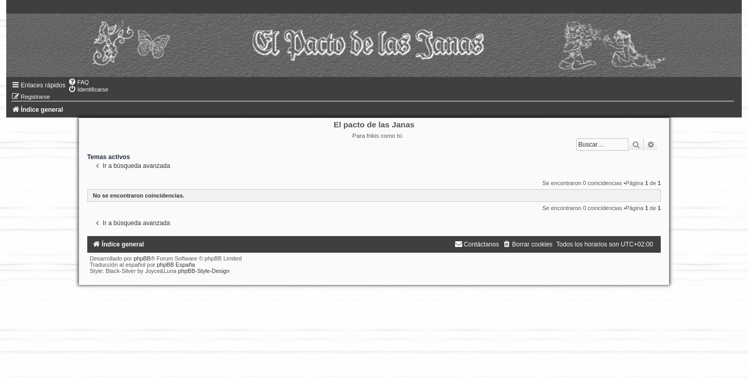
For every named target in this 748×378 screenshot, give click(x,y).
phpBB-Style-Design (204, 271)
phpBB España (176, 265)
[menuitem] (78, 82)
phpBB (142, 258)
